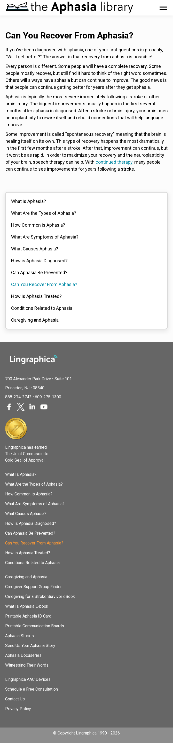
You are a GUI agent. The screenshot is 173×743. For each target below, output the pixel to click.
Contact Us (15, 699)
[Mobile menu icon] (163, 7)
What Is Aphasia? (20, 474)
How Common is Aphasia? (38, 225)
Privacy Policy (18, 708)
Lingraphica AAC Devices (28, 679)
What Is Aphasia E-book (26, 606)
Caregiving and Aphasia (35, 320)
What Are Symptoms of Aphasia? (44, 237)
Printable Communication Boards (34, 625)
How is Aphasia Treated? (36, 296)
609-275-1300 (48, 396)
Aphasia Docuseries (23, 655)
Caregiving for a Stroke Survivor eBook (40, 596)
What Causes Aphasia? (34, 248)
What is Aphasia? (28, 201)
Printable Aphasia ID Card (28, 616)
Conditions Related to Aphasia (41, 308)
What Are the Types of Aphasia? (43, 213)
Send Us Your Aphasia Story (30, 645)
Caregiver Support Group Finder (33, 586)
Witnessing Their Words (27, 665)
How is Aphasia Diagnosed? (39, 260)
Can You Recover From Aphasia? (44, 284)
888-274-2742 (18, 396)
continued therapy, (114, 162)
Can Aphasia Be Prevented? (39, 272)
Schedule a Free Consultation (31, 689)
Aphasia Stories (19, 635)
